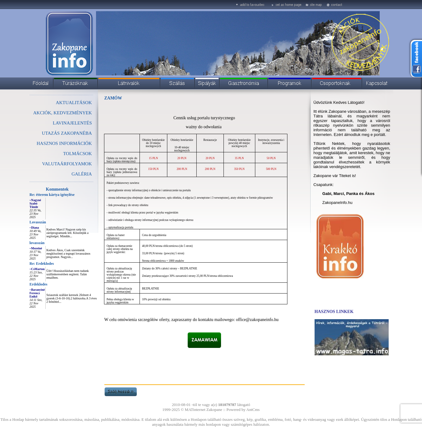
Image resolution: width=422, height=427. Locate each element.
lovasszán (37, 243)
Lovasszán (38, 222)
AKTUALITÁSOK (74, 102)
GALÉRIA (82, 173)
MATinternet (195, 409)
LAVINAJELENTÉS (72, 122)
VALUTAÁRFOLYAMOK (67, 163)
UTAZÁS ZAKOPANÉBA (67, 133)
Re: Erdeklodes (42, 263)
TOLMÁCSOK (77, 153)
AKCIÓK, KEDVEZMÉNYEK (62, 112)
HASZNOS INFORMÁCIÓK (64, 143)
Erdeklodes (39, 284)
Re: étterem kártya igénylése (52, 194)
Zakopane (214, 409)
